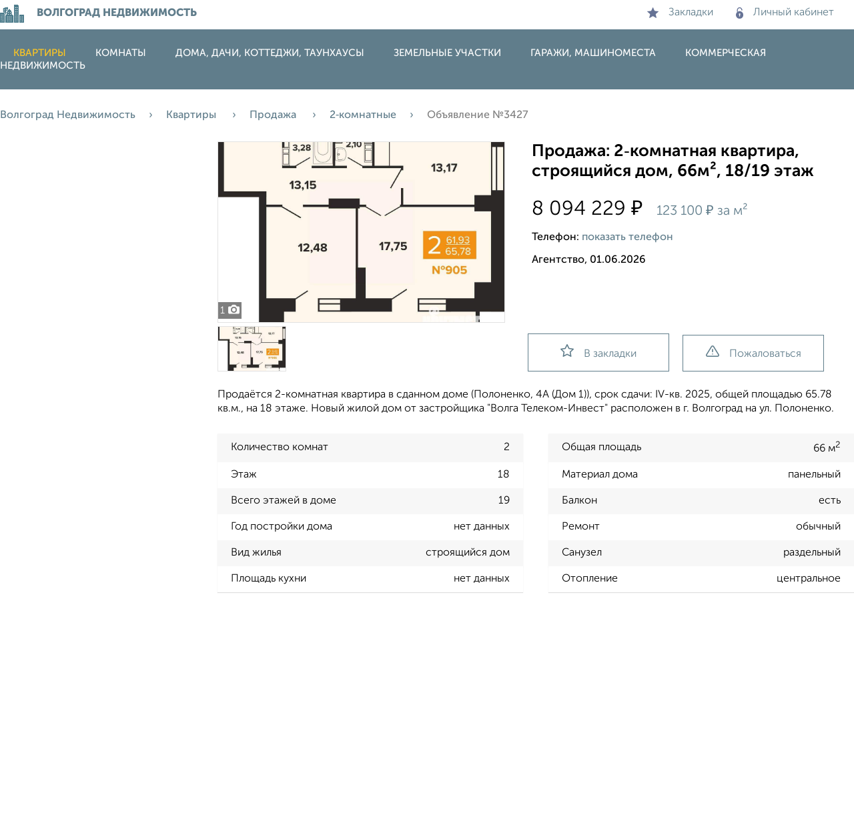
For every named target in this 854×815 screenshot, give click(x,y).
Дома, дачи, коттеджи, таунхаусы (269, 53)
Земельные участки (447, 53)
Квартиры (39, 53)
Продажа (274, 115)
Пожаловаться (753, 352)
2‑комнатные (363, 115)
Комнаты (120, 53)
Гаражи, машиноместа (593, 53)
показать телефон (627, 237)
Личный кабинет (785, 12)
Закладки (680, 12)
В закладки (598, 351)
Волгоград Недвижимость (67, 115)
